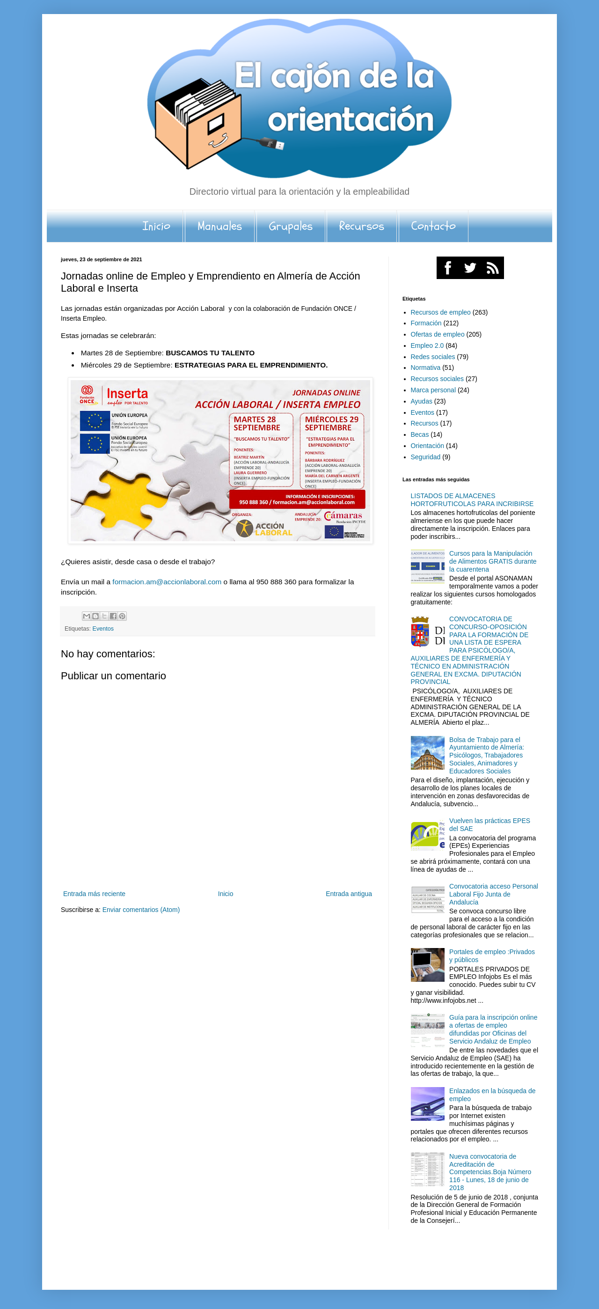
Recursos (361, 226)
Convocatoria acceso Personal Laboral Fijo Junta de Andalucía (493, 894)
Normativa (426, 367)
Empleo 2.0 (427, 345)
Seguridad (426, 457)
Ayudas (421, 401)
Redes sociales (433, 356)
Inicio (156, 226)
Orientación (428, 445)
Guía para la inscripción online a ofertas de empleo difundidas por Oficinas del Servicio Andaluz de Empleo (493, 1029)
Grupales (291, 226)
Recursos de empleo (441, 312)
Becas (420, 434)
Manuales (219, 226)
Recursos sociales (437, 378)
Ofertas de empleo (438, 334)
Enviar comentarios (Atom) (141, 909)
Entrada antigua (349, 893)
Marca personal (433, 390)
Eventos (103, 628)
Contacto (433, 226)
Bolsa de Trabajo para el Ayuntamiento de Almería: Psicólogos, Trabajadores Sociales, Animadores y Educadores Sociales (486, 755)
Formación (426, 323)
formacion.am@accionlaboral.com (166, 582)
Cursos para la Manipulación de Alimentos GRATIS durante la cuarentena (493, 561)
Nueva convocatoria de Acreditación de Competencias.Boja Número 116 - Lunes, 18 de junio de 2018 (490, 1172)
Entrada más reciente (94, 893)
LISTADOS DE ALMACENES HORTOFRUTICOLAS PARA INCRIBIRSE (472, 499)
